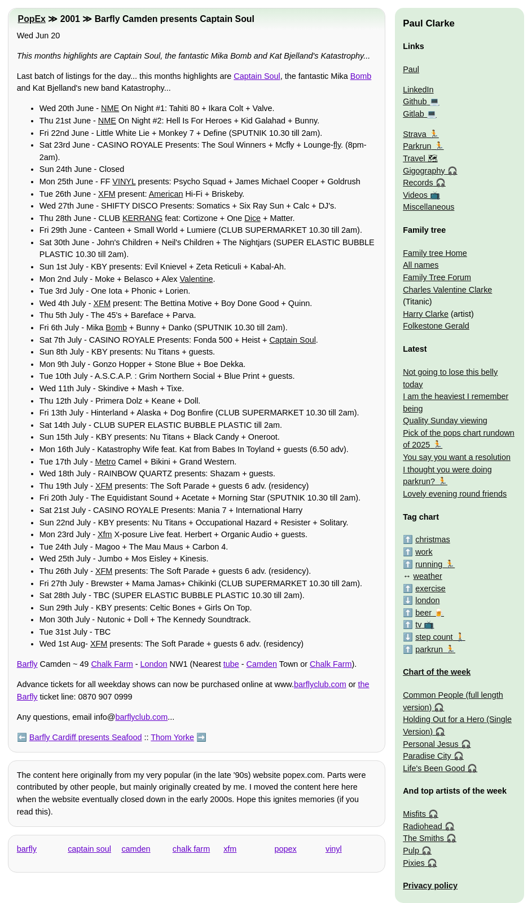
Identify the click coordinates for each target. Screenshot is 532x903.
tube (231, 664)
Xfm (105, 534)
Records (418, 182)
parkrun (429, 649)
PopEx (32, 19)
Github (415, 101)
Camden (262, 664)
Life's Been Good (434, 768)
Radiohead (422, 826)
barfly (27, 848)
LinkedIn (418, 89)
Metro (105, 461)
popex (286, 848)
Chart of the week (437, 671)
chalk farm (191, 848)
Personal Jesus (430, 744)
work (423, 551)
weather (428, 576)
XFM (106, 193)
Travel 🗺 (420, 158)
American (166, 193)
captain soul (89, 848)
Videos (415, 195)
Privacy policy (430, 885)
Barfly (27, 664)
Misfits (414, 813)
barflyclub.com (320, 684)
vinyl (334, 848)
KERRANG (142, 218)
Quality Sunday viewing (445, 420)
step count (433, 636)
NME (110, 108)
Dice (252, 218)
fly (337, 144)
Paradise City (427, 755)
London (154, 664)
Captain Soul (257, 76)
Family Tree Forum (437, 277)
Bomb (361, 76)
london (427, 600)
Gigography (424, 170)
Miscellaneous (428, 206)
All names (420, 264)
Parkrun (417, 145)
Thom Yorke (172, 737)
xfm (229, 848)
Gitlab (413, 113)
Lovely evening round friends (455, 493)
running (428, 564)
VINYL (123, 181)
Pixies (413, 862)
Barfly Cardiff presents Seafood (85, 737)
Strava (415, 134)
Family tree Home (435, 253)
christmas (432, 539)
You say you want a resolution (457, 457)
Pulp (411, 850)
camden (135, 848)
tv (418, 624)
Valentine (196, 279)
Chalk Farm (112, 664)
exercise (430, 588)
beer (423, 612)
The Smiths (423, 838)
